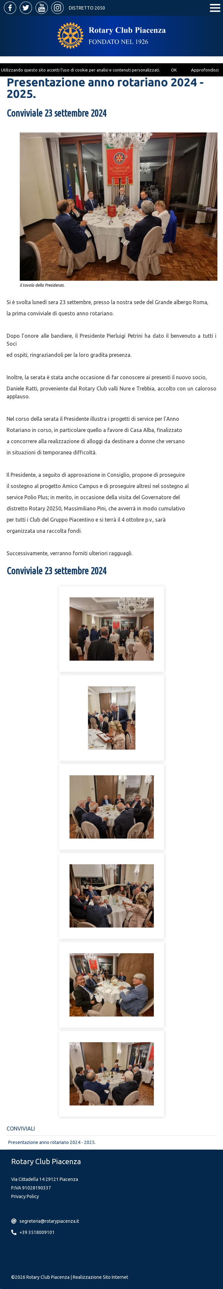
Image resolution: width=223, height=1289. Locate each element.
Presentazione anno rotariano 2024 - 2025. (52, 1142)
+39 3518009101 (37, 1232)
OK (174, 70)
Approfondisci (205, 70)
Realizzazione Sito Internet (100, 1277)
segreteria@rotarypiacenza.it (49, 1221)
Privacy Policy (25, 1196)
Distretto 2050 (87, 8)
